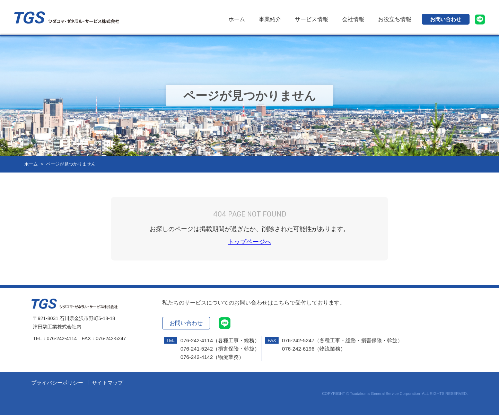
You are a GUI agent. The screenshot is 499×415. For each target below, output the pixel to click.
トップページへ (249, 241)
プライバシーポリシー (57, 383)
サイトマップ (107, 383)
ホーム (236, 19)
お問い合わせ (445, 19)
